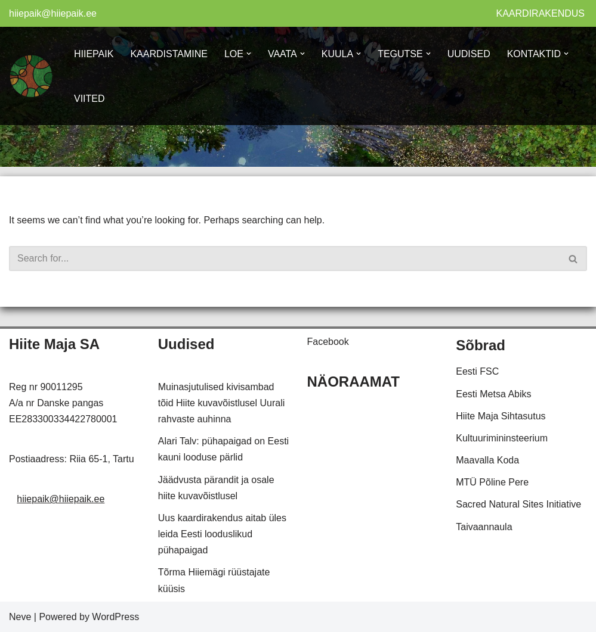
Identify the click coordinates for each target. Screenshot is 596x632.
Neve (20, 617)
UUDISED (468, 54)
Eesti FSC (477, 371)
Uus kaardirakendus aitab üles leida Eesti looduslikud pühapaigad (222, 534)
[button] (248, 53)
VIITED (89, 99)
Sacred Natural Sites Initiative (518, 504)
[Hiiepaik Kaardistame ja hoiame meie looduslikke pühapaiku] (31, 76)
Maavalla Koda (487, 460)
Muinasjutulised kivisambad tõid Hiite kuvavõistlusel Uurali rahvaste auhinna (221, 403)
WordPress (115, 617)
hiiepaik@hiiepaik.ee (53, 13)
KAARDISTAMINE (169, 54)
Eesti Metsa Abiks (493, 394)
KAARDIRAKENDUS (540, 13)
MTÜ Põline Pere (492, 482)
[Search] (284, 258)
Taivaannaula (484, 527)
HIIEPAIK (93, 54)
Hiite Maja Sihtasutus (500, 416)
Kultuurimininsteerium (502, 438)
